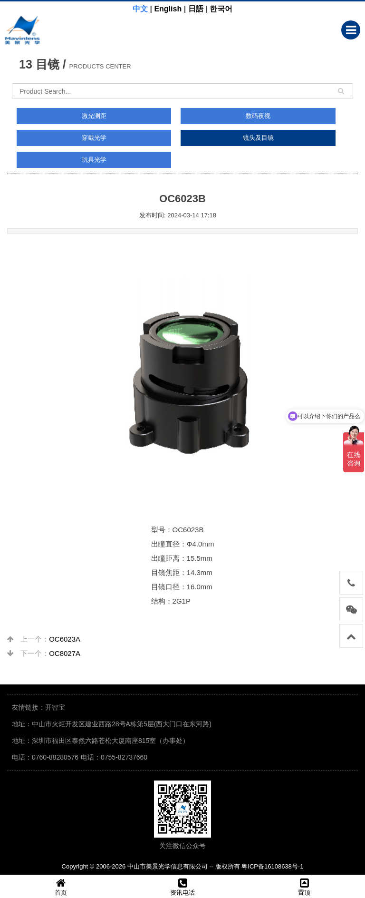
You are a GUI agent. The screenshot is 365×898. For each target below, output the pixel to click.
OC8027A (64, 653)
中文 (140, 9)
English (168, 9)
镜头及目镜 (258, 137)
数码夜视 (258, 115)
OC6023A (64, 639)
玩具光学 (94, 159)
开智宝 (55, 707)
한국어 (221, 9)
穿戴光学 (94, 137)
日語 (195, 9)
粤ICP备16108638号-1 (272, 866)
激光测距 (94, 115)
